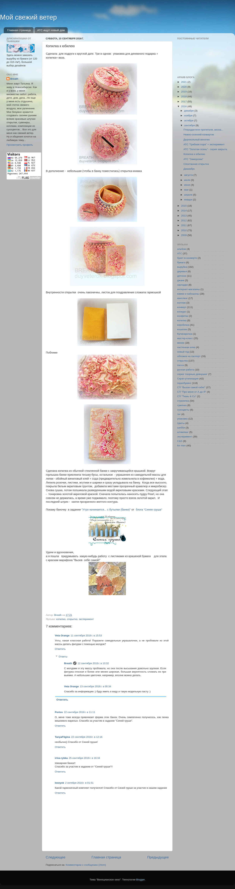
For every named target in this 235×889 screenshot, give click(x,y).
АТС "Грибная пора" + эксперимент (204, 144)
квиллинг (182, 298)
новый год (183, 351)
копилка (60, 619)
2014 (184, 210)
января (188, 199)
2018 (184, 96)
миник (180, 342)
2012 (184, 220)
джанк (180, 280)
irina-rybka (61, 758)
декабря (189, 110)
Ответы (63, 656)
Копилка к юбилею (194, 154)
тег (179, 414)
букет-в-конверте (187, 258)
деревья (182, 271)
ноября (188, 115)
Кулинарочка (184, 333)
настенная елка (186, 347)
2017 (184, 101)
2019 (184, 91)
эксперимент (86, 619)
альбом (181, 249)
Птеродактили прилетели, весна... (203, 129)
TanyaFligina (62, 737)
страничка (183, 400)
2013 (184, 215)
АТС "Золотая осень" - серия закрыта (205, 149)
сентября (189, 125)
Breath (68, 663)
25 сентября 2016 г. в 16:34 (84, 758)
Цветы (181, 423)
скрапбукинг (184, 383)
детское (181, 275)
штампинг (183, 432)
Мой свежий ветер (28, 17)
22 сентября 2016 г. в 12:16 (87, 737)
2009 (184, 235)
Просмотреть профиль (20, 144)
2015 (184, 205)
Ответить (60, 649)
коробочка (183, 324)
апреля (188, 194)
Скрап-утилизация (188, 378)
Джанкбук (189, 168)
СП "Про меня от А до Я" (191, 391)
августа (188, 175)
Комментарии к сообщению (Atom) (86, 864)
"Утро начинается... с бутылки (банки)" (106, 509)
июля (187, 180)
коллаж (181, 302)
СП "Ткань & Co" (186, 396)
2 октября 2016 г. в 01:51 (79, 782)
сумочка (182, 405)
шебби (181, 427)
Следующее (55, 857)
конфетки (182, 316)
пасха (180, 365)
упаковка (182, 418)
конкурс (181, 311)
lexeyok (59, 782)
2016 (184, 106)
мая (186, 189)
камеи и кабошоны (188, 293)
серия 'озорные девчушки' (192, 374)
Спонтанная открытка (196, 164)
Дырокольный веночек (197, 139)
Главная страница (19, 30)
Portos (59, 712)
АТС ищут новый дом (51, 30)
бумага (181, 262)
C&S (179, 441)
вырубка (182, 267)
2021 (184, 82)
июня (187, 184)
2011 (184, 225)
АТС (179, 253)
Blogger (140, 879)
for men (181, 445)
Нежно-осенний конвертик (199, 134)
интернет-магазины (188, 289)
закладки (182, 284)
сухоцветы (183, 409)
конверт (181, 307)
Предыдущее (158, 857)
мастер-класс (185, 338)
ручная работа (185, 369)
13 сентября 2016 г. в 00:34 (95, 686)
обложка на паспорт (188, 356)
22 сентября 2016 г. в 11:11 (79, 712)
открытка (72, 619)
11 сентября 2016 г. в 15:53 (86, 635)
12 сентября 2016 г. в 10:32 (93, 663)
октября (189, 120)
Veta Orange (62, 635)
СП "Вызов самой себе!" (191, 387)
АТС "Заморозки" (193, 159)
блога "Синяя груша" (149, 509)
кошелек (182, 329)
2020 (184, 86)
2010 (184, 230)
